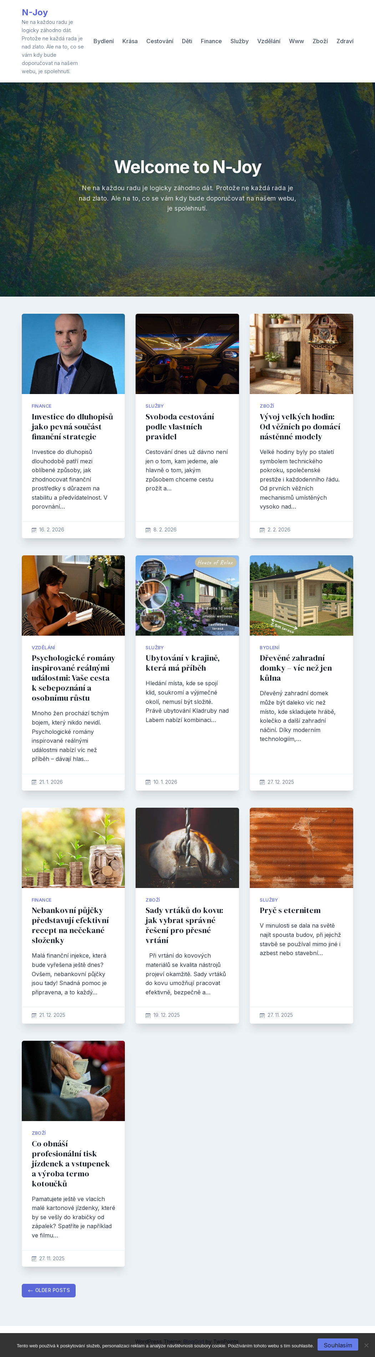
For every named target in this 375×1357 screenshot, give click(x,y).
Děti (187, 41)
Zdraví (345, 41)
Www (296, 41)
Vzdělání (268, 41)
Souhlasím (338, 1345)
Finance (211, 41)
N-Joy (35, 12)
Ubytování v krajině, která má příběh (183, 663)
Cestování (159, 41)
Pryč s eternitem (290, 910)
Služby (239, 41)
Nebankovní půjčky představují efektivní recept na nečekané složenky (70, 925)
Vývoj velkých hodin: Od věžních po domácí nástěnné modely (300, 426)
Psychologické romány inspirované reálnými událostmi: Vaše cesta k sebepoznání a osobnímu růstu (73, 677)
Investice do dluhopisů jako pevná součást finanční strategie (72, 426)
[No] (366, 1345)
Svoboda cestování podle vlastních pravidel (180, 426)
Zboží (320, 41)
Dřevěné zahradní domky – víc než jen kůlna (296, 667)
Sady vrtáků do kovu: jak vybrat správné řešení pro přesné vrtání (184, 925)
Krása (130, 41)
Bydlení (103, 41)
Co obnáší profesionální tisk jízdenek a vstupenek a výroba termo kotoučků (71, 1163)
